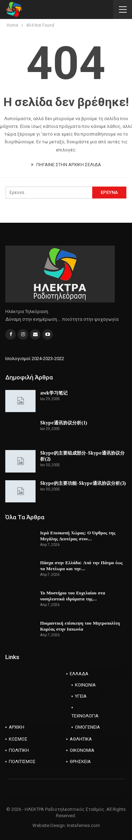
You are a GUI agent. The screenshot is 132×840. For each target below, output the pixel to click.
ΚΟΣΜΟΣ (18, 739)
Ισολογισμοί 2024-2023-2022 (34, 358)
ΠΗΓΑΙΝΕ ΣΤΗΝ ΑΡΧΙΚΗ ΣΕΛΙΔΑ (66, 164)
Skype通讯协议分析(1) (63, 422)
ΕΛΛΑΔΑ (79, 673)
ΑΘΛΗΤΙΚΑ (81, 739)
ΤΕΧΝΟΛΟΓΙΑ (85, 715)
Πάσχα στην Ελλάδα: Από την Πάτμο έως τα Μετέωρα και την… (81, 565)
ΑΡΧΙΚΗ (16, 727)
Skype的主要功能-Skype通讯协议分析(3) (83, 483)
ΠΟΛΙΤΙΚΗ (19, 750)
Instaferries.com (83, 825)
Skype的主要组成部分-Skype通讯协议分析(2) (82, 456)
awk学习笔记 (54, 393)
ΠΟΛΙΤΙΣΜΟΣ (22, 761)
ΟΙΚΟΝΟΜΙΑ (82, 750)
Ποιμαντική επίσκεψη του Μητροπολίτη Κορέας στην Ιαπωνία (80, 626)
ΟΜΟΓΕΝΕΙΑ (87, 727)
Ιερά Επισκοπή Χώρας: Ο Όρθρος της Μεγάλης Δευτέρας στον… (77, 535)
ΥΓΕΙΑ (81, 696)
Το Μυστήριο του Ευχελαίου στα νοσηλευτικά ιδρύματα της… (72, 596)
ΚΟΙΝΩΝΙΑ (85, 685)
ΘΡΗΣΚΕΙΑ (80, 761)
